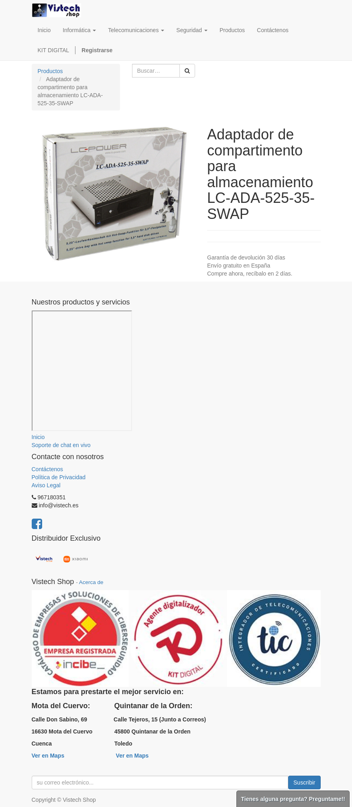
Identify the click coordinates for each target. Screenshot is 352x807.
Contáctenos (47, 469)
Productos (50, 71)
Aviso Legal (46, 485)
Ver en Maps (48, 755)
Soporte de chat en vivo (61, 445)
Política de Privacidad (59, 477)
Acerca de (91, 582)
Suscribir (304, 782)
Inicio (38, 437)
